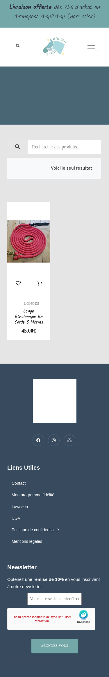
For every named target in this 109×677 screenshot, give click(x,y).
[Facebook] (38, 440)
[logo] (55, 47)
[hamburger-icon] (91, 47)
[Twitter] (54, 440)
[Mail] (69, 440)
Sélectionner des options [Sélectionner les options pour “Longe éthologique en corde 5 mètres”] (39, 283)
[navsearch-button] (18, 47)
